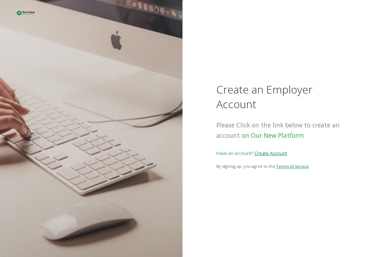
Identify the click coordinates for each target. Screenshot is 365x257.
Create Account (271, 153)
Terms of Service (292, 166)
